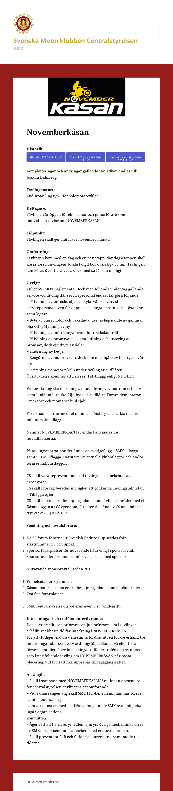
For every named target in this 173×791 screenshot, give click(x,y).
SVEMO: (45, 289)
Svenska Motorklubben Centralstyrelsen (75, 40)
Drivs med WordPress (43, 782)
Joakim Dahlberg (41, 177)
